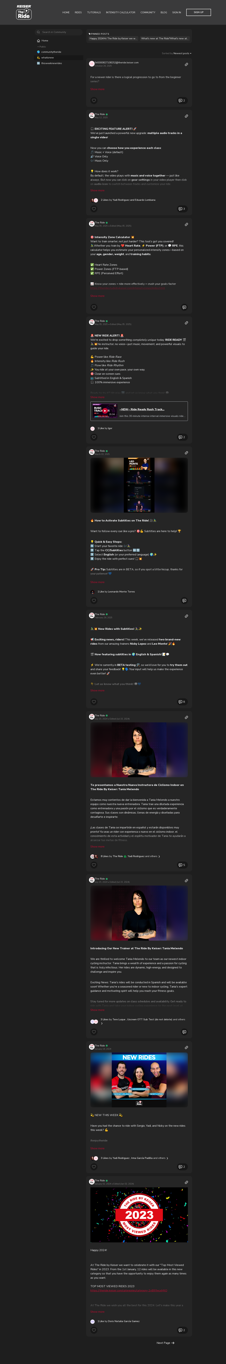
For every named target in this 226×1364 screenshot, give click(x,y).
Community (148, 12)
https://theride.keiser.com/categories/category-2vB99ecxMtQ (128, 1276)
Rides (78, 12)
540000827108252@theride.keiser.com (117, 62)
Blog (164, 12)
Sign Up (199, 12)
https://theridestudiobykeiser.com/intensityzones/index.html (127, 283)
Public (41, 46)
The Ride (100, 109)
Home (66, 12)
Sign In (176, 12)
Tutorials (94, 12)
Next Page (166, 1328)
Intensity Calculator (120, 12)
